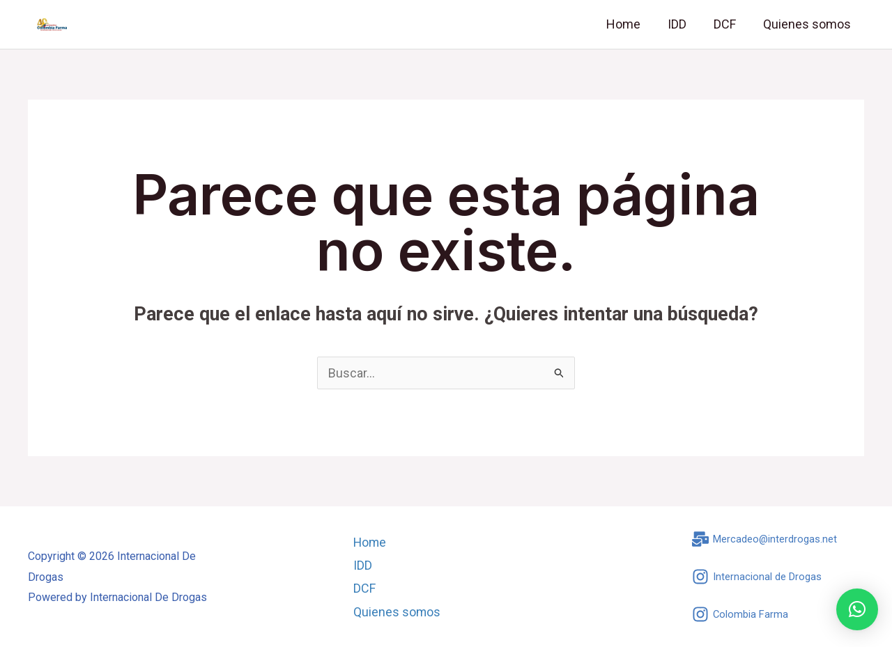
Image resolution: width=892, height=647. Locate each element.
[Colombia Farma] (740, 614)
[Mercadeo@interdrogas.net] (765, 539)
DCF (727, 24)
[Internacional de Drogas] (757, 576)
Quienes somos (808, 24)
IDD (681, 24)
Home (630, 24)
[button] (857, 609)
